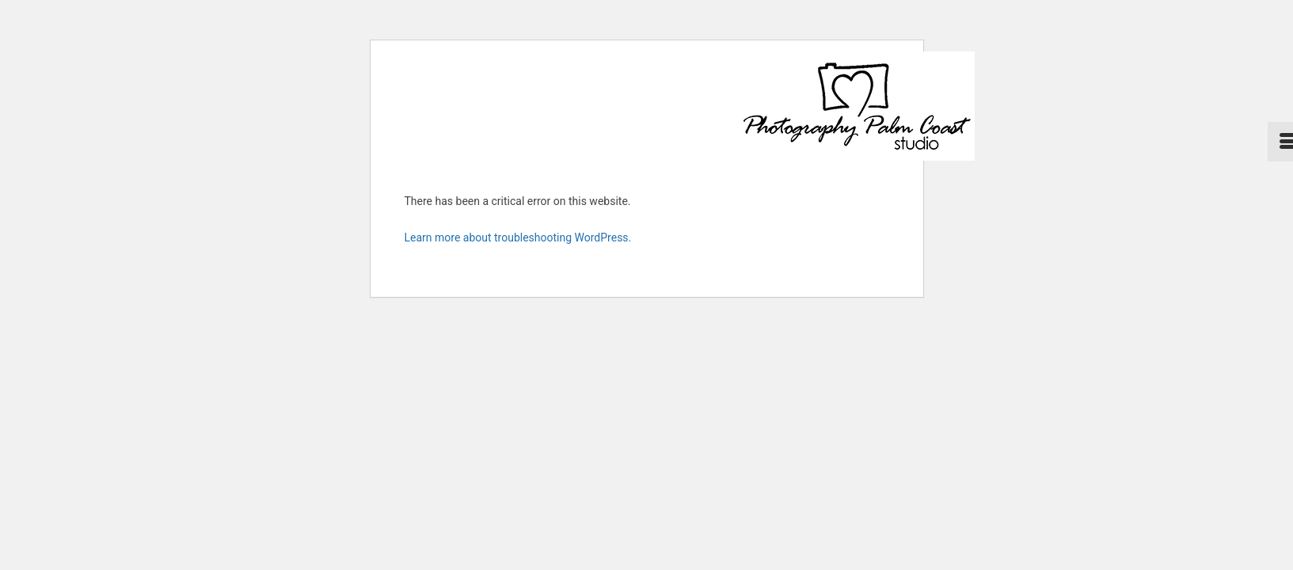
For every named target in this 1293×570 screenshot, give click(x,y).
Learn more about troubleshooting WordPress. (518, 237)
